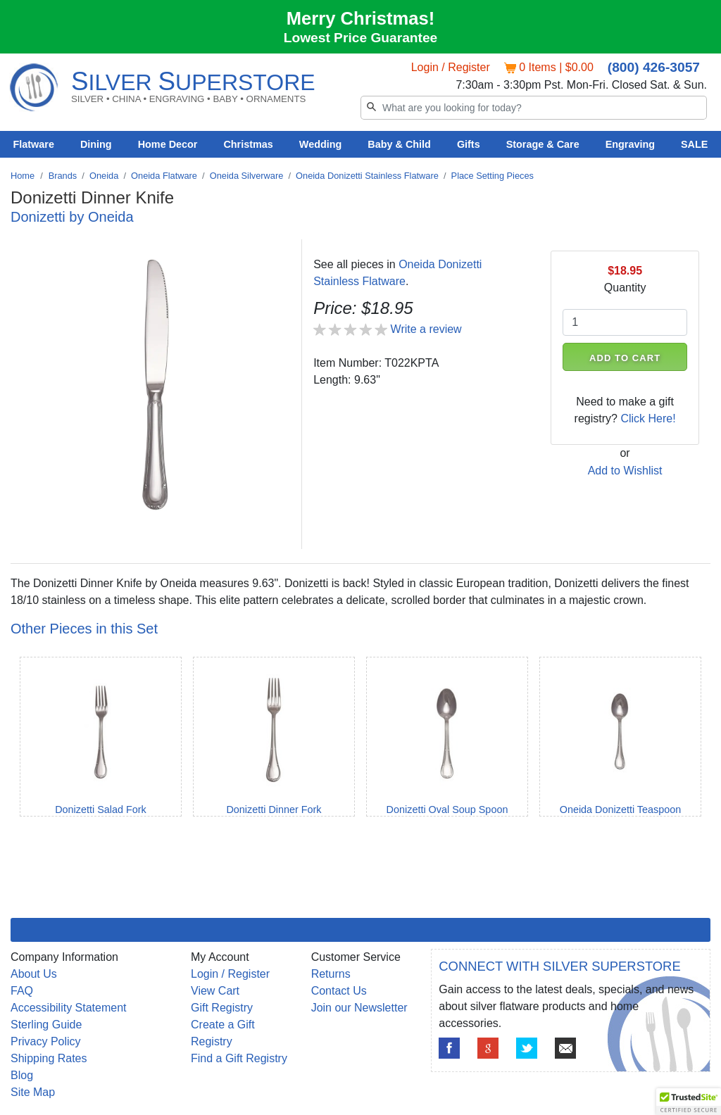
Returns (331, 974)
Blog (22, 1075)
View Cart (215, 991)
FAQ (22, 991)
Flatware (33, 144)
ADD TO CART (624, 358)
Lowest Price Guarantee (361, 37)
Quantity (625, 288)
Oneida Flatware (164, 175)
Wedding (320, 144)
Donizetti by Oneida (72, 217)
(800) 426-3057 (654, 67)
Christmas (247, 144)
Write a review (426, 329)
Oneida (103, 175)
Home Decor (168, 144)
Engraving (630, 144)
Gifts (468, 144)
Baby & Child (399, 144)
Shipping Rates (49, 1058)
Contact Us (339, 991)
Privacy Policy (46, 1041)
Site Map (33, 1092)
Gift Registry (222, 1008)
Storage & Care (542, 144)
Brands (63, 175)
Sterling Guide (46, 1025)
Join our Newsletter (359, 1008)
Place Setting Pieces (492, 175)
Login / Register (450, 67)
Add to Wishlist (625, 471)
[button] (688, 1101)
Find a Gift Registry (239, 1058)
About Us (34, 974)
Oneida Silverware (247, 175)
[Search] (533, 108)
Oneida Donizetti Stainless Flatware (367, 175)
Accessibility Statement (69, 1008)
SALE (694, 144)
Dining (96, 144)
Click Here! (647, 418)
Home (23, 175)
